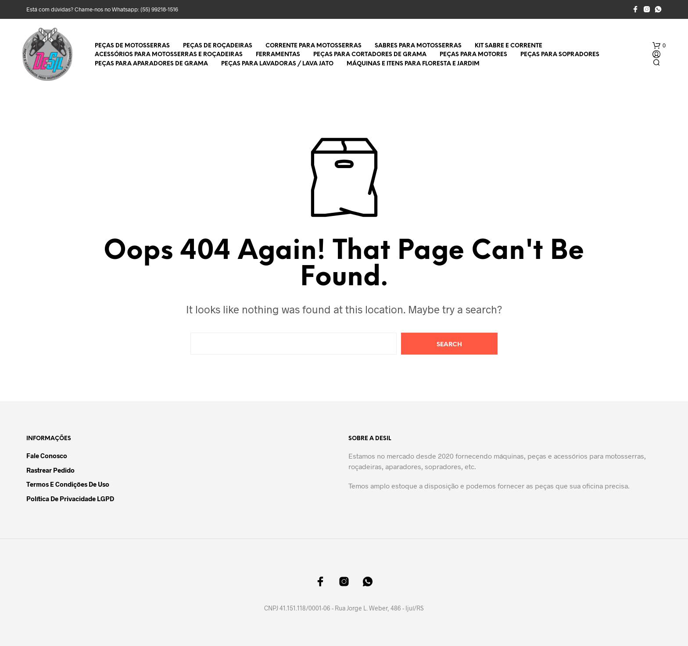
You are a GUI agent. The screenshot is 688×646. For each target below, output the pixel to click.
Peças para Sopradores (559, 54)
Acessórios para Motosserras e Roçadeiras (169, 54)
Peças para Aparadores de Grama (151, 64)
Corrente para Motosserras (313, 46)
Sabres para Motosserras (418, 46)
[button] (659, 45)
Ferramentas (278, 54)
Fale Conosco (46, 455)
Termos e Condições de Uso (67, 484)
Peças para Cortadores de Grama (369, 54)
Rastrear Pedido (50, 470)
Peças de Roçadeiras (217, 46)
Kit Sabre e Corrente (508, 46)
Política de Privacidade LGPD (70, 498)
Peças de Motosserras (132, 46)
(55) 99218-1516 (159, 9)
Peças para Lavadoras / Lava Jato (277, 64)
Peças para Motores (473, 54)
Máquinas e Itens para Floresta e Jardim (413, 64)
